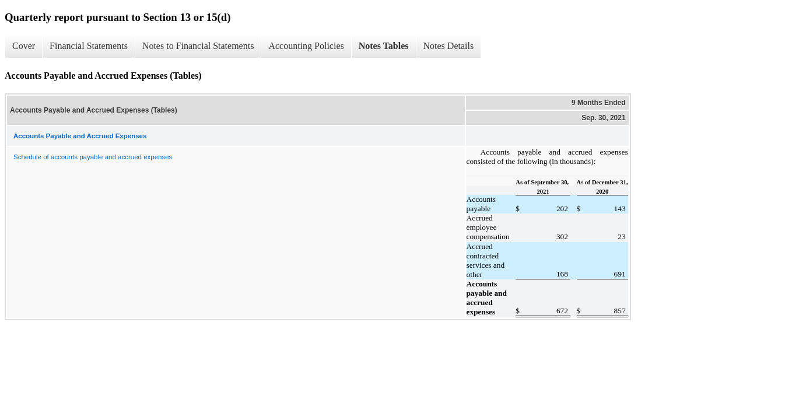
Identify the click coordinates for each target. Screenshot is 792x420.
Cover (23, 46)
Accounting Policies (306, 46)
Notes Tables (384, 46)
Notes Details (448, 46)
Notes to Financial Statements (198, 46)
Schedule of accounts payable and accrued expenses (92, 156)
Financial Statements (89, 46)
